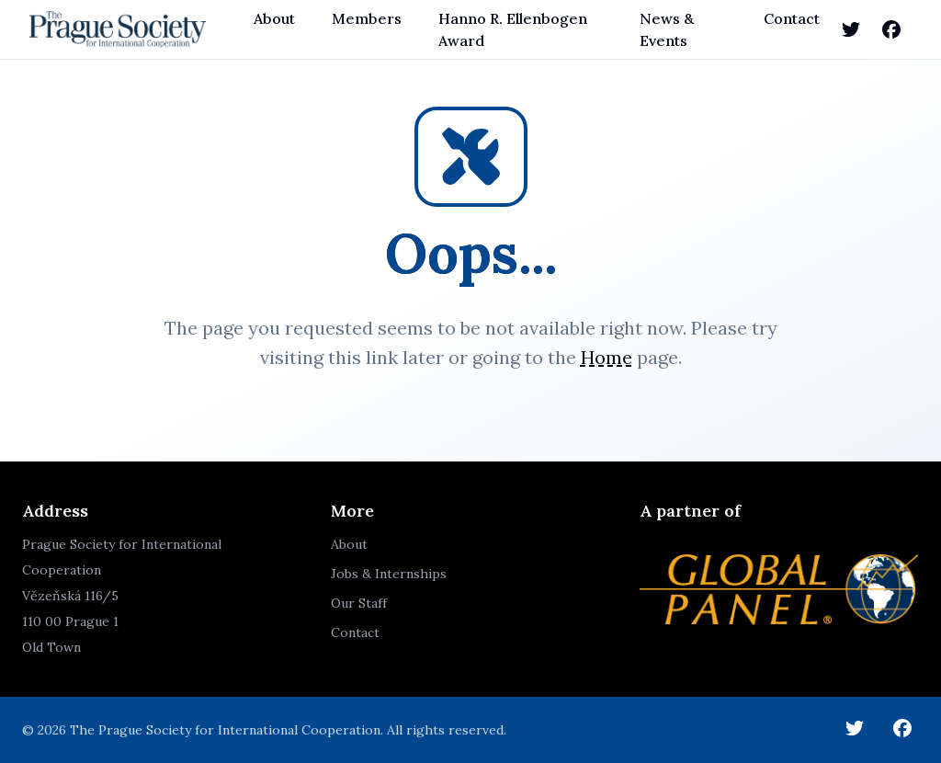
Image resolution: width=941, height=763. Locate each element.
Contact (792, 18)
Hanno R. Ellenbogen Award (512, 29)
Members (367, 18)
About (274, 18)
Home (606, 357)
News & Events (667, 29)
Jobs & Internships (389, 573)
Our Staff (359, 603)
